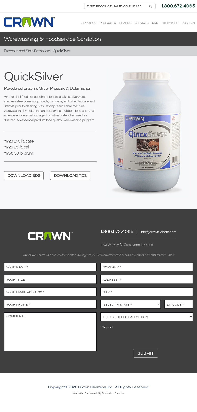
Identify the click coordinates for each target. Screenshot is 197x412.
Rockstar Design (113, 393)
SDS (155, 23)
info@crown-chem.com (158, 231)
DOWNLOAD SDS (23, 175)
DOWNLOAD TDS (70, 175)
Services (142, 23)
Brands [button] (125, 23)
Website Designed (85, 393)
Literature (169, 23)
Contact (188, 23)
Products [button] (108, 23)
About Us (88, 23)
